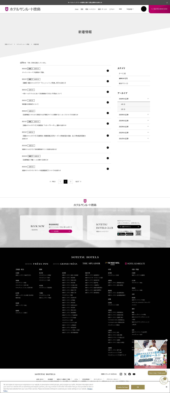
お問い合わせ (39, 379)
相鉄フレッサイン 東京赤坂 (68, 302)
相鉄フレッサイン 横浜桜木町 (92, 280)
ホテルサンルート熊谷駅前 (45, 287)
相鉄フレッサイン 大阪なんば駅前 (116, 342)
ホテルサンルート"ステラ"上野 (69, 322)
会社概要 (50, 379)
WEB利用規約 (86, 379)
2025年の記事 (123, 115)
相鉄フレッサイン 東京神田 (68, 277)
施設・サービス (102, 9)
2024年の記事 (123, 121)
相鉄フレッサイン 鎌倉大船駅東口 (93, 290)
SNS (120, 9)
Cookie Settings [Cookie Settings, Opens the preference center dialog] (122, 387)
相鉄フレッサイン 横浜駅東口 (92, 275)
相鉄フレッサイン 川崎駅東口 (92, 285)
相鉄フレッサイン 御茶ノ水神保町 (70, 275)
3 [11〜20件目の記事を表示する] (70, 182)
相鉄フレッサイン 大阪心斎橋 (115, 335)
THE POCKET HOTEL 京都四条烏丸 (116, 320)
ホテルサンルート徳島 (137, 290)
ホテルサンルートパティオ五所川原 (24, 287)
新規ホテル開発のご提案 (63, 379)
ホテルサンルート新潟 (113, 275)
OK (138, 387)
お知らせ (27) (123, 78)
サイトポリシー (98, 379)
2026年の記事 (123, 99)
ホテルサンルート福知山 (114, 325)
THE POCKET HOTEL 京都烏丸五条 (116, 322)
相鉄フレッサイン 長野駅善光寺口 (116, 282)
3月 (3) (123, 109)
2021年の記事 (123, 138)
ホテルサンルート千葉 (44, 295)
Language (129, 9)
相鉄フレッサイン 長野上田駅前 (115, 285)
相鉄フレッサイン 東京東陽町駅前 (70, 332)
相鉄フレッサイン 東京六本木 (69, 310)
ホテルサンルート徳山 (137, 282)
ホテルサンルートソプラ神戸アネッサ (117, 355)
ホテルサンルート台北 (137, 334)
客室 (82, 9)
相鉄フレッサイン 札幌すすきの (23, 275)
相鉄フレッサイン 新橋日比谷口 (69, 305)
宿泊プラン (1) (123, 83)
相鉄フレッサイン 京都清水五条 (115, 315)
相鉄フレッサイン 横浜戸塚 (91, 282)
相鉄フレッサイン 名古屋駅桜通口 (116, 293)
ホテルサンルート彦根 (113, 305)
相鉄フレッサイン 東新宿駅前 (69, 312)
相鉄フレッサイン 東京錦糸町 (69, 327)
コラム (76, 379)
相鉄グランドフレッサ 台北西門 (139, 332)
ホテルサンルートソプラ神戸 (115, 352)
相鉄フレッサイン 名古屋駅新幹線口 (116, 295)
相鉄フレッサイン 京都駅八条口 (115, 317)
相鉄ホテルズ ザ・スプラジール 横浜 (94, 277)
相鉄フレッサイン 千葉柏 (45, 297)
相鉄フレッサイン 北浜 (113, 332)
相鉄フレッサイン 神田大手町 (69, 280)
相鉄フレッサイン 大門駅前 (68, 300)
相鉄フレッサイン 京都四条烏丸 (115, 312)
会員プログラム (126, 227)
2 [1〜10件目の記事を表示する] (65, 182)
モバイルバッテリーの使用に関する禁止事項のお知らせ (85, 2)
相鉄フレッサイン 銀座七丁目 (69, 292)
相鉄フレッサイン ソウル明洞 (139, 314)
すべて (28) (122, 73)
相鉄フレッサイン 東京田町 (68, 307)
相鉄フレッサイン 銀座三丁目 (69, 290)
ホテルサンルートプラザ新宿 (69, 317)
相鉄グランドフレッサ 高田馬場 (69, 315)
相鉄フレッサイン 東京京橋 (68, 282)
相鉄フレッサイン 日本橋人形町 (69, 285)
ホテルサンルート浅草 (67, 320)
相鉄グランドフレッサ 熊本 (138, 300)
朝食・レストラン (91, 9)
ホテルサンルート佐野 (44, 280)
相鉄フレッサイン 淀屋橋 (114, 340)
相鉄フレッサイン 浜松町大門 (69, 297)
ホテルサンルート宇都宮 (45, 275)
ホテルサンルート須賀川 (21, 313)
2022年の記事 (123, 132)
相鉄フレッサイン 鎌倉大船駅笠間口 (93, 287)
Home (76, 9)
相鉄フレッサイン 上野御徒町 (69, 325)
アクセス (111, 9)
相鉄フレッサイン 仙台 (21, 305)
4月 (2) (123, 104)
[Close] (166, 386)
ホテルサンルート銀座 (67, 295)
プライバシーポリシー (113, 379)
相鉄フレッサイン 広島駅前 (138, 275)
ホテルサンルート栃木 (44, 277)
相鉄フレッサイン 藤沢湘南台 (92, 292)
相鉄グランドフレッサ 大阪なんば (116, 337)
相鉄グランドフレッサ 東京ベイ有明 (70, 330)
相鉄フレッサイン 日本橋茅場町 (69, 287)
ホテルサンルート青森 (21, 282)
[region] (85, 387)
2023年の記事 (123, 126)
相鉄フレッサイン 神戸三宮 (114, 350)
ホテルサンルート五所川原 (22, 285)
